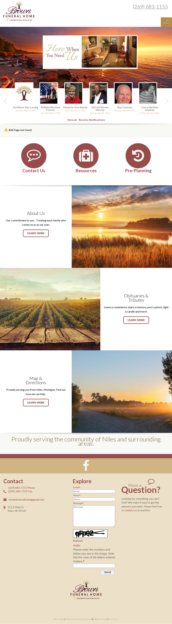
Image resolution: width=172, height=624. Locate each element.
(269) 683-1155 (150, 6)
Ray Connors (124, 107)
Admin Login (59, 619)
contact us (131, 510)
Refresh (78, 540)
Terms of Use (113, 619)
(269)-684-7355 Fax (20, 491)
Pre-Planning (138, 170)
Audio (76, 545)
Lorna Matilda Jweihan (149, 108)
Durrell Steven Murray (100, 108)
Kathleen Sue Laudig (26, 107)
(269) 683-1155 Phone (21, 487)
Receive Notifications (92, 119)
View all (72, 119)
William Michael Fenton (50, 108)
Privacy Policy (102, 619)
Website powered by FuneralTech (78, 619)
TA (94, 619)
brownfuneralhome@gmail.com (26, 499)
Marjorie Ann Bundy (75, 107)
